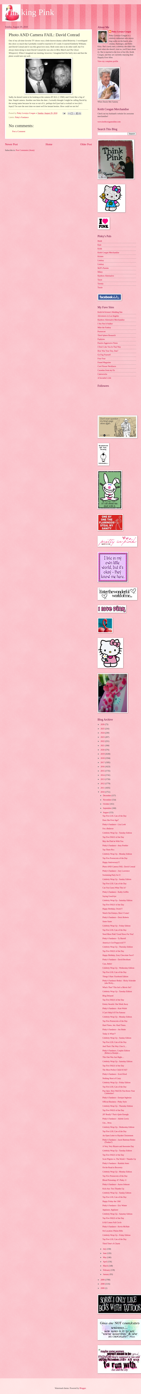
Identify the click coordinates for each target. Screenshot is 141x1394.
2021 (103, 745)
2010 (103, 792)
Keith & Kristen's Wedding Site (110, 312)
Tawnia (100, 284)
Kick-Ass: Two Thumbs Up (113, 1189)
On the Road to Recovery (112, 1167)
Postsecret (102, 331)
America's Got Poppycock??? (114, 943)
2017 (103, 762)
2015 (103, 771)
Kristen (100, 256)
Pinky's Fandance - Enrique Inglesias (116, 1098)
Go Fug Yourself (104, 355)
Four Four (102, 359)
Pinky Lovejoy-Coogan (121, 32)
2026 (103, 724)
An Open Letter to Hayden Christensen (117, 1135)
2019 (103, 754)
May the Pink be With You (112, 841)
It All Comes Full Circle (111, 1222)
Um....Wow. (107, 1123)
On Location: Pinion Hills (112, 1231)
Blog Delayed (107, 996)
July (105, 1249)
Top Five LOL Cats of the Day (114, 816)
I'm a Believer (108, 829)
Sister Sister (107, 921)
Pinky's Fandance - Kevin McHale (115, 1227)
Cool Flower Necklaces (107, 366)
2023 (103, 737)
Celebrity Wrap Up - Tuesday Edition (117, 833)
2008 (103, 1284)
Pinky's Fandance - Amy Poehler (115, 845)
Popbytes (101, 339)
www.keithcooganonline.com (109, 122)
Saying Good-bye (109, 896)
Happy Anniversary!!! (111, 862)
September (107, 808)
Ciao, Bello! (107, 964)
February (107, 1270)
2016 (103, 767)
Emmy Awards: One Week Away (115, 1004)
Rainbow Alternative (106, 276)
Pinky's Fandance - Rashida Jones (115, 1163)
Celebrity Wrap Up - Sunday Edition (116, 879)
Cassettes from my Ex (106, 370)
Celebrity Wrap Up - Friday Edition (116, 926)
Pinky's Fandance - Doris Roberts (115, 917)
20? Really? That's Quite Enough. (115, 1114)
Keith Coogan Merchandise (108, 253)
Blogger (82, 1388)
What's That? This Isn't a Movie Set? (116, 987)
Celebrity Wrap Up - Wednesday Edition (118, 968)
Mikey (100, 272)
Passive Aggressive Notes (108, 343)
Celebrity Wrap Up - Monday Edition (117, 854)
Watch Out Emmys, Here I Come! (115, 913)
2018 (103, 758)
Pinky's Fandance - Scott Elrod (114, 1074)
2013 (103, 779)
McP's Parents (103, 268)
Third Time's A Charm (111, 1244)
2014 (103, 775)
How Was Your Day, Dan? (108, 351)
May (105, 1257)
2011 (103, 788)
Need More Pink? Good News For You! (118, 934)
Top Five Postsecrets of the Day (114, 858)
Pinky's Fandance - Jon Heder (114, 1029)
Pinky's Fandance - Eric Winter (114, 1205)
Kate (99, 245)
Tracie (100, 287)
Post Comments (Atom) (25, 150)
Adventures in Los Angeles (108, 316)
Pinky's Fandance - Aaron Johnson (115, 1184)
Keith (100, 249)
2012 (103, 784)
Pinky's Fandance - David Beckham (116, 959)
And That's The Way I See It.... (114, 1046)
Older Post (86, 144)
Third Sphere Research (107, 335)
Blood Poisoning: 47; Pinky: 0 (114, 1180)
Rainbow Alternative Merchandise (111, 320)
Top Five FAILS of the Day (113, 837)
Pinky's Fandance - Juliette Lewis (115, 1119)
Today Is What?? (109, 1034)
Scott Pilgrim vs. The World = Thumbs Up (119, 1159)
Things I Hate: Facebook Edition (115, 976)
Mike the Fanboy (104, 327)
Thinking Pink (29, 12)
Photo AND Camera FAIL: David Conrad (118, 867)
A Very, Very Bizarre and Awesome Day (118, 1146)
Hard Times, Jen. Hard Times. (114, 1025)
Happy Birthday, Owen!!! (112, 909)
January (106, 1274)
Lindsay (101, 260)
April (105, 1262)
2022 (103, 741)
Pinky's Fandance (22, 117)
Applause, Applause (110, 1210)
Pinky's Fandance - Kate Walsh (114, 1008)
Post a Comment (18, 131)
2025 (103, 729)
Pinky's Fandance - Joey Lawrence (116, 871)
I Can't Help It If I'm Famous (113, 1013)
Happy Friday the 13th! (111, 1201)
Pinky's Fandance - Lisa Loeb (114, 824)
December (107, 795)
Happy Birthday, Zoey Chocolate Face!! (118, 955)
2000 (103, 1288)
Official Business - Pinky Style (114, 1102)
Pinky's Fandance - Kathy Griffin (115, 892)
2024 (103, 733)
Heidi (100, 241)
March (106, 1266)
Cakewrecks (102, 374)
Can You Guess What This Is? (114, 888)
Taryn (100, 280)
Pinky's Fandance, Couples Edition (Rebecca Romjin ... (116, 1052)
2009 (103, 1280)
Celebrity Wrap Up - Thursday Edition (117, 947)
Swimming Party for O (111, 875)
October (106, 804)
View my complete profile (108, 61)
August (106, 812)
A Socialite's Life (104, 378)
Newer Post (11, 144)
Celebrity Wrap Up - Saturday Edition (117, 900)
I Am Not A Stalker (105, 324)
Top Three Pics (108, 850)
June (105, 1253)
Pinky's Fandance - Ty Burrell (114, 938)
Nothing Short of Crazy (111, 1078)
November (107, 800)
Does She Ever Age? (110, 820)
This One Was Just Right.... (113, 1057)
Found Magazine (104, 362)
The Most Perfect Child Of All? (114, 1070)
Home (49, 144)
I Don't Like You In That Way (109, 347)
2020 (103, 750)
